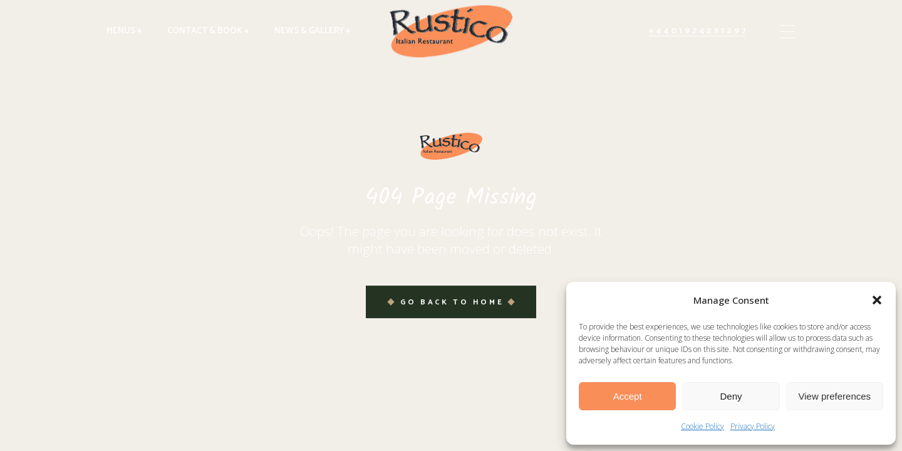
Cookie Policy (702, 426)
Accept (627, 396)
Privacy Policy (752, 426)
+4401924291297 (698, 31)
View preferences (835, 396)
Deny (731, 396)
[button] (877, 300)
